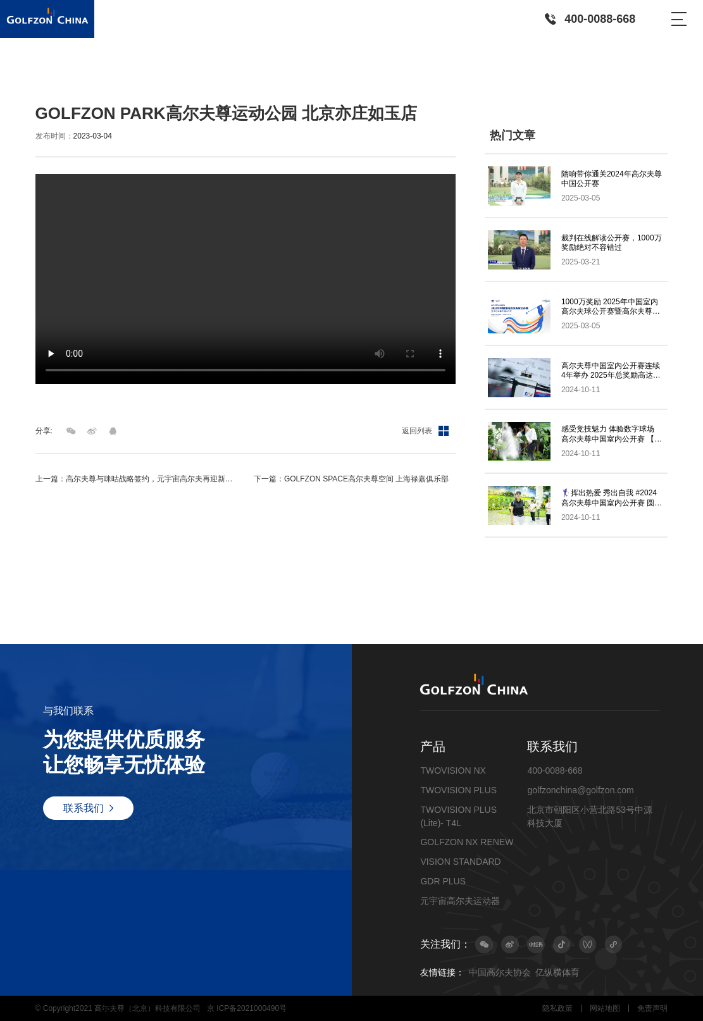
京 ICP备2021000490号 (247, 1008)
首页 (43, 77)
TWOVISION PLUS (458, 790)
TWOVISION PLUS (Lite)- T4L (458, 816)
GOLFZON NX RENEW (466, 842)
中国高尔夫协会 (500, 972)
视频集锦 (111, 77)
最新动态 (73, 77)
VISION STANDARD (460, 862)
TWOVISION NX (452, 770)
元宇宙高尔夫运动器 (460, 901)
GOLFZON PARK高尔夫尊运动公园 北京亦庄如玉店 (221, 77)
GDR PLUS (443, 881)
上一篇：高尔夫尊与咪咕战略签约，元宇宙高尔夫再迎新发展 (136, 478)
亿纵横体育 (557, 972)
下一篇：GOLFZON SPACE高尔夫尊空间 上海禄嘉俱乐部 (351, 478)
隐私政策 (557, 1008)
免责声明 (652, 1008)
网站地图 (605, 1008)
